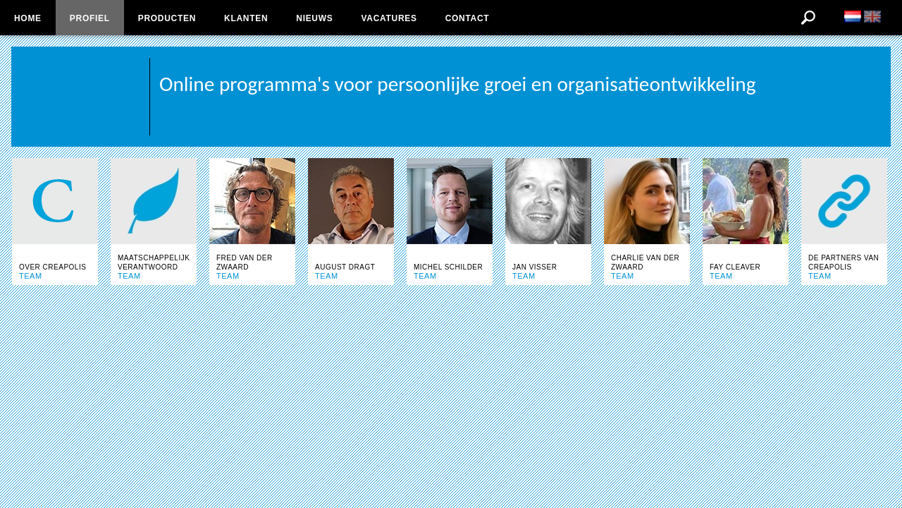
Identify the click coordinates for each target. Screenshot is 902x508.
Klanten (246, 18)
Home (28, 18)
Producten (167, 18)
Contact (467, 18)
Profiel (90, 18)
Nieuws (314, 18)
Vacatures (388, 18)
